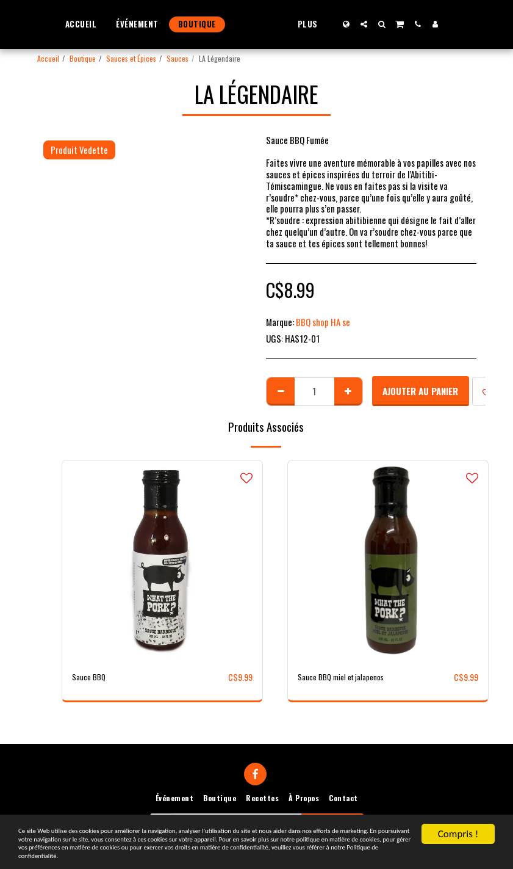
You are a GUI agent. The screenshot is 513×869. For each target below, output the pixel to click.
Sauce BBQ (91, 677)
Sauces (177, 58)
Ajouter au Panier (420, 391)
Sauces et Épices (131, 58)
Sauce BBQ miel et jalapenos (347, 677)
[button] (387, 24)
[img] (162, 560)
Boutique (83, 58)
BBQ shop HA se (323, 322)
